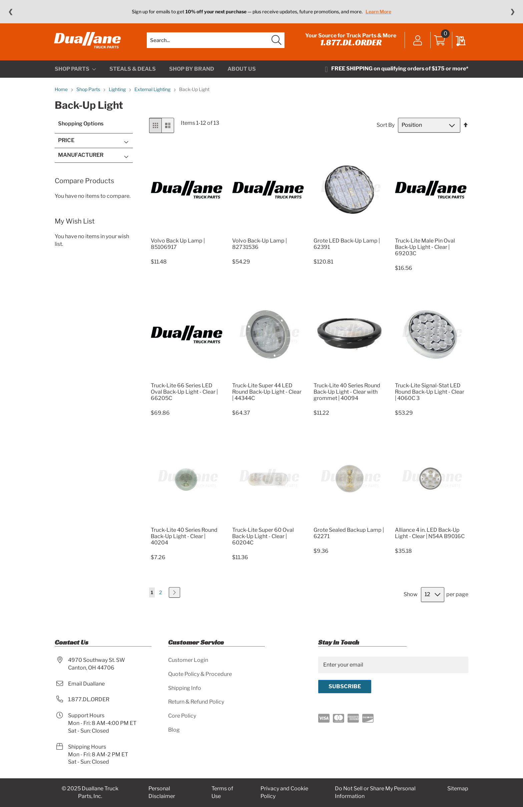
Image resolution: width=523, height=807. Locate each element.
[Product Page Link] (186, 235)
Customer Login (188, 660)
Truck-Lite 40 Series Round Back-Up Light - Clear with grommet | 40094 (347, 394)
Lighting (118, 92)
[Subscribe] (344, 686)
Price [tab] (66, 143)
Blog (174, 730)
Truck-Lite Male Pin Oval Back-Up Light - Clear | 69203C (425, 249)
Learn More (378, 11)
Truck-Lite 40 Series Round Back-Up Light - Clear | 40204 (184, 538)
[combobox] (215, 41)
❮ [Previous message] (10, 12)
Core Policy (182, 716)
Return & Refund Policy (196, 702)
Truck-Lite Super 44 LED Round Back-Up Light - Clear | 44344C (267, 394)
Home (62, 92)
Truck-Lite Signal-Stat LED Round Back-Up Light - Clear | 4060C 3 (429, 394)
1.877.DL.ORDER (350, 44)
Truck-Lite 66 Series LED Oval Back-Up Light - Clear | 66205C (184, 394)
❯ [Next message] (512, 12)
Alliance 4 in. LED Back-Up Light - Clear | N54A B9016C (430, 535)
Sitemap (457, 789)
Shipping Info (184, 688)
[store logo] (88, 41)
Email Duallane (86, 684)
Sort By (386, 128)
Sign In (417, 42)
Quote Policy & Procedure (200, 674)
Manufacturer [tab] (80, 157)
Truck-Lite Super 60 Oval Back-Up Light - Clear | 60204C (263, 538)
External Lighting (152, 92)
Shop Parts (88, 92)
